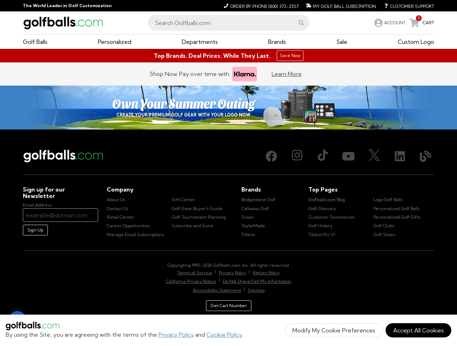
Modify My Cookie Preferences (333, 330)
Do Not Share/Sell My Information (257, 281)
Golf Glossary (322, 208)
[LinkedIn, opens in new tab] (399, 156)
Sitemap (256, 290)
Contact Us (118, 208)
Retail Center (120, 217)
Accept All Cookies (418, 330)
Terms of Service (194, 272)
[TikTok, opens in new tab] (322, 156)
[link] (389, 23)
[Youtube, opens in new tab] (348, 156)
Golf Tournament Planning (199, 217)
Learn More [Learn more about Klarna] (287, 73)
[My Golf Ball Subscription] (340, 5)
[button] (301, 23)
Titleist (248, 234)
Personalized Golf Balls (396, 208)
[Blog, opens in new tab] (425, 156)
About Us (116, 199)
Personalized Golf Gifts (397, 217)
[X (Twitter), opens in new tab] (374, 156)
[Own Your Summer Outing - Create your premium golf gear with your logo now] (228, 107)
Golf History (320, 225)
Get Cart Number (229, 305)
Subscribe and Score (193, 225)
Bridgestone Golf (258, 199)
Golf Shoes (384, 234)
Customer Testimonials (331, 217)
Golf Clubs (384, 225)
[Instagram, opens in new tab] (297, 156)
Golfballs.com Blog (326, 199)
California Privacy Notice (191, 281)
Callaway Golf (255, 208)
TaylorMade (253, 225)
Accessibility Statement (217, 290)
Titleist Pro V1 (321, 234)
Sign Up (35, 230)
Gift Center (183, 199)
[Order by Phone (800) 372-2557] (260, 5)
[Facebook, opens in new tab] (271, 156)
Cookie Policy (224, 334)
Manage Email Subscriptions (135, 234)
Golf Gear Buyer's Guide (197, 208)
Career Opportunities (128, 225)
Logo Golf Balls (388, 199)
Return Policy (266, 272)
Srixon (247, 217)
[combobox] (228, 23)
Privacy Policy (176, 334)
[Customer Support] (406, 5)
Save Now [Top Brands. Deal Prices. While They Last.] (290, 55)
